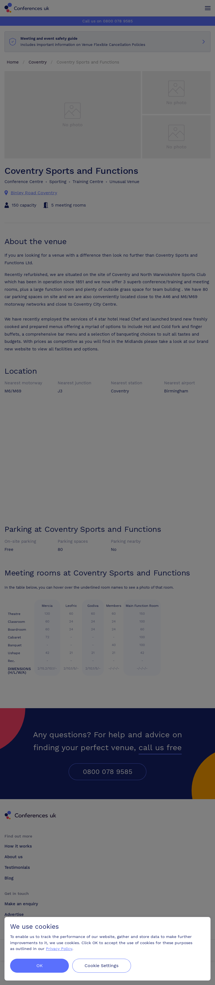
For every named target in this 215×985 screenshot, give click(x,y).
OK (39, 965)
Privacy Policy (59, 948)
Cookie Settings (102, 965)
